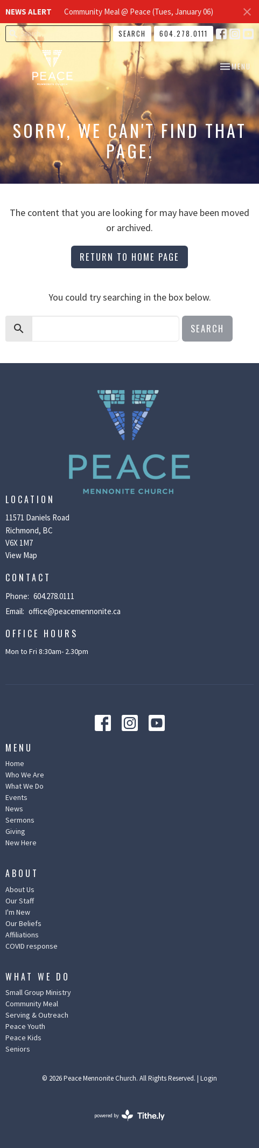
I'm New (17, 912)
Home (14, 763)
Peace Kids (23, 1037)
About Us (19, 889)
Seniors (17, 1049)
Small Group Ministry (38, 992)
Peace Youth (25, 1026)
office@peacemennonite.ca (75, 611)
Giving (15, 831)
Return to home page (129, 256)
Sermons (19, 820)
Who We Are (24, 775)
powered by (129, 1115)
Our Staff (19, 901)
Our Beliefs (23, 923)
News (14, 808)
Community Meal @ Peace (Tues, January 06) (138, 11)
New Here (21, 842)
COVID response (31, 946)
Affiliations (22, 935)
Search (132, 33)
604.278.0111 (183, 33)
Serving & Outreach (36, 1015)
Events (16, 797)
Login (208, 1078)
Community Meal (31, 1003)
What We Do (24, 786)
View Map (21, 555)
